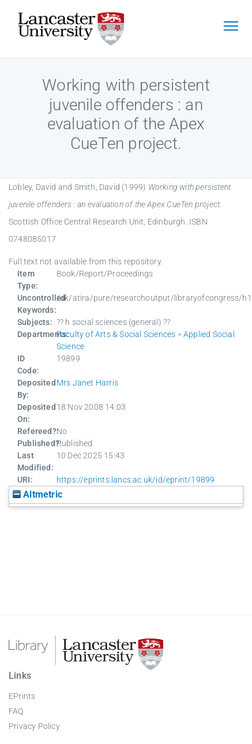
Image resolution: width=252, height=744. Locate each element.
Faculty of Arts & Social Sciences (116, 334)
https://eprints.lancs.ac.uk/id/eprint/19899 (136, 479)
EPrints (22, 696)
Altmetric (37, 494)
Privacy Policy (34, 726)
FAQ (16, 711)
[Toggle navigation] (230, 27)
